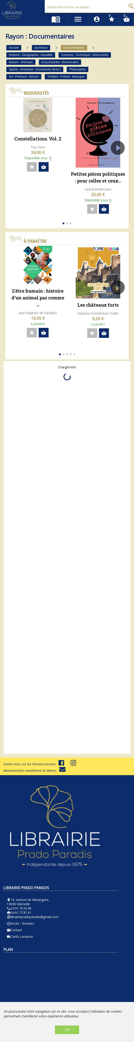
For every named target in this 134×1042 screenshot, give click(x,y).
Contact (14, 930)
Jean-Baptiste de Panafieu (38, 313)
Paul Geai (38, 147)
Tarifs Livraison (20, 936)
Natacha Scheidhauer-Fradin (98, 313)
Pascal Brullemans (98, 189)
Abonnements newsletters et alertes (34, 770)
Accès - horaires (20, 923)
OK (67, 1030)
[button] (120, 161)
